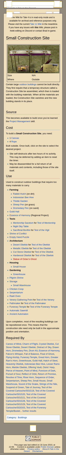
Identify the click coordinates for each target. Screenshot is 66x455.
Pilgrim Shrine (16, 278)
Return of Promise (47, 374)
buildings (31, 84)
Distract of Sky (44, 347)
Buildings (22, 417)
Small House (19, 267)
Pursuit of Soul (13, 374)
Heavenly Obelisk (14, 364)
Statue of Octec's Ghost (25, 259)
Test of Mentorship (46, 223)
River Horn (28, 377)
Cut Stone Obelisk (22, 252)
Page (9, 14)
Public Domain (47, 447)
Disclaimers (37, 451)
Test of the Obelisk (41, 245)
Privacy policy (33, 449)
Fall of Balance (31, 354)
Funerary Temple (18, 307)
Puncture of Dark (47, 370)
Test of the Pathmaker (35, 303)
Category (11, 417)
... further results (28, 411)
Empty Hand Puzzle (19, 237)
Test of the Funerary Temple (44, 307)
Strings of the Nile (48, 384)
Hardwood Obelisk (22, 255)
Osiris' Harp (48, 367)
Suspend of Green (15, 387)
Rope (14, 141)
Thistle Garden (20, 201)
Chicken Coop (17, 289)
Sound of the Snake (28, 384)
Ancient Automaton (19, 314)
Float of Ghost (47, 354)
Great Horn (43, 357)
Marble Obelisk (19, 367)
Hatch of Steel (50, 360)
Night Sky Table (21, 226)
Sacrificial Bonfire (21, 230)
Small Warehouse (22, 285)
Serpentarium (16, 292)
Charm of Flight (30, 344)
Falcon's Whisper (14, 354)
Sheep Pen (18, 204)
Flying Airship (12, 357)
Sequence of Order (44, 377)
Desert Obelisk (20, 245)
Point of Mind (30, 370)
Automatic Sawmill (19, 310)
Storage (13, 281)
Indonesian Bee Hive (23, 197)
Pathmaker (15, 303)
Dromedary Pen (21, 208)
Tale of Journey (32, 387)
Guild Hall (14, 211)
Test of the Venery (45, 300)
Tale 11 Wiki (36, 24)
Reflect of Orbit (29, 374)
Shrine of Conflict (18, 233)
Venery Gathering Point (21, 300)
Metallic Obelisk (21, 248)
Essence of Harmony (20, 215)
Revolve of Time (14, 377)
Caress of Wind (13, 344)
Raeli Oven (15, 296)
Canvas (15, 138)
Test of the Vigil (41, 230)
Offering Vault (35, 367)
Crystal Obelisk (46, 344)
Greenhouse (19, 274)
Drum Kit (33, 350)
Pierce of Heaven (14, 370)
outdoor (23, 84)
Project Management (20, 121)
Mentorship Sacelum (23, 223)
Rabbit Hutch (19, 194)
